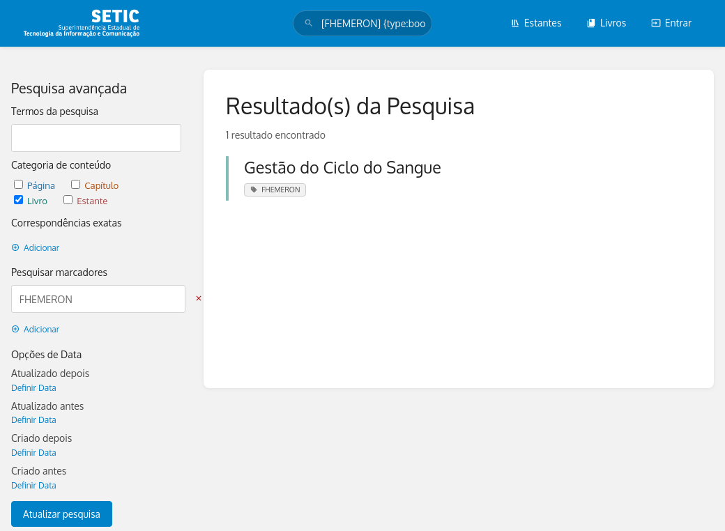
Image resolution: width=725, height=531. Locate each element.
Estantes (536, 23)
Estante (85, 200)
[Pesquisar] (309, 23)
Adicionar (35, 248)
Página (35, 185)
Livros (606, 23)
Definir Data (33, 388)
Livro (31, 200)
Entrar (671, 23)
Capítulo (95, 185)
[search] (362, 23)
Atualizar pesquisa (61, 514)
